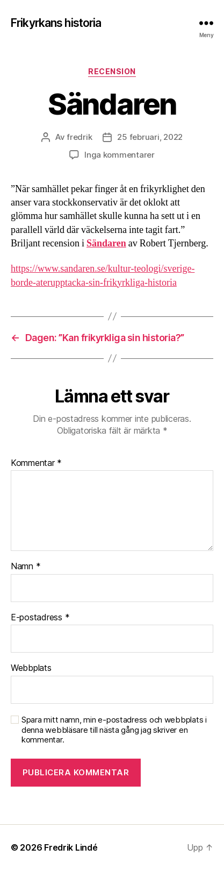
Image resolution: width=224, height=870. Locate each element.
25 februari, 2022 (150, 137)
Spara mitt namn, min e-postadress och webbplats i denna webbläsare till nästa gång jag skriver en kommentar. (114, 730)
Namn (25, 566)
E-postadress (40, 618)
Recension (112, 71)
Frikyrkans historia (56, 23)
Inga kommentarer (119, 155)
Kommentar (36, 463)
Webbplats (31, 668)
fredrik (79, 137)
